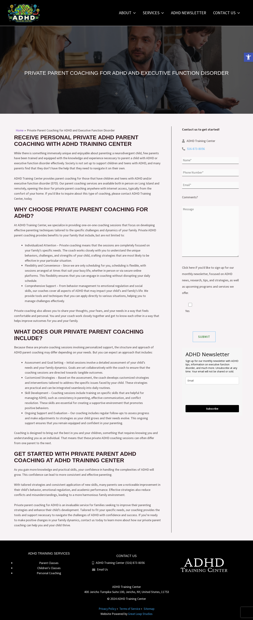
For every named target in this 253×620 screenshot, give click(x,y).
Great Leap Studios (140, 614)
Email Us (103, 569)
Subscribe (212, 410)
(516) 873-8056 (135, 563)
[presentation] (212, 397)
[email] (212, 382)
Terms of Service (130, 609)
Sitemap (149, 609)
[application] (128, 12)
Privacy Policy (107, 609)
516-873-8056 (196, 149)
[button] (248, 57)
